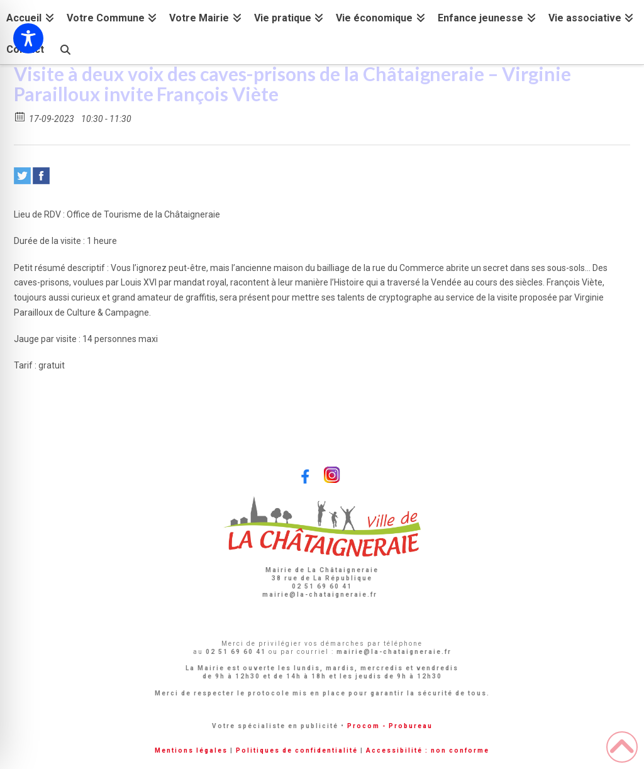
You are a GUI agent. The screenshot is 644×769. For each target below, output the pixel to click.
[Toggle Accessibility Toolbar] (28, 38)
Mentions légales (191, 750)
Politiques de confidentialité (297, 750)
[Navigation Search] (64, 48)
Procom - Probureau (390, 725)
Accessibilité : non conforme (427, 750)
